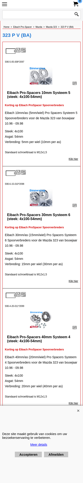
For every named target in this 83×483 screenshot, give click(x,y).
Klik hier (73, 159)
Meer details (38, 444)
